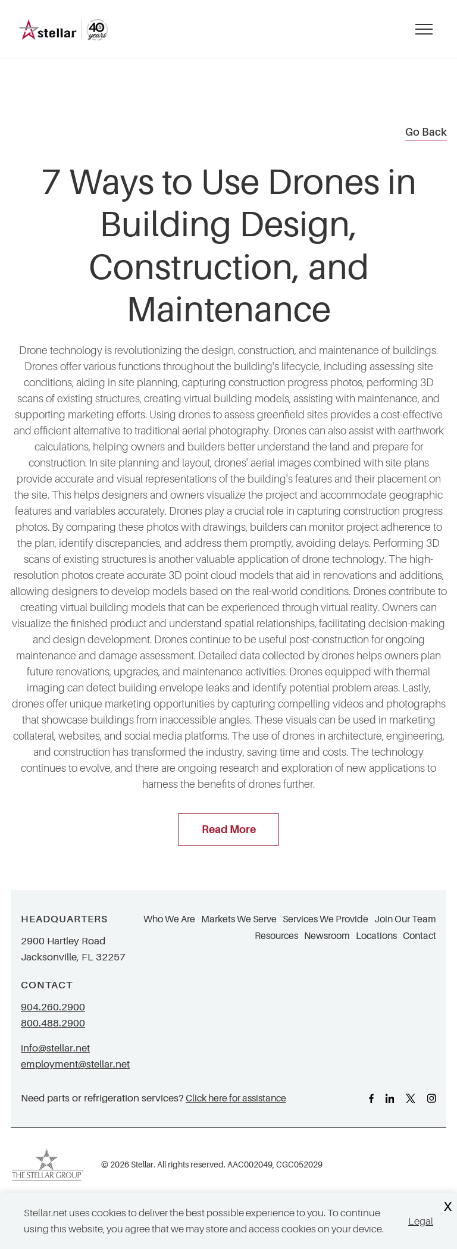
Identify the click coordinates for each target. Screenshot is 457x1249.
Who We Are (169, 919)
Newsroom (327, 936)
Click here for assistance (236, 1098)
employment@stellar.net (75, 1064)
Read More (229, 829)
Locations (376, 936)
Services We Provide (325, 919)
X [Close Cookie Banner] (447, 1207)
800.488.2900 (53, 1023)
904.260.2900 (53, 1007)
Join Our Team (405, 919)
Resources (276, 936)
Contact (419, 936)
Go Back (426, 132)
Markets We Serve (239, 919)
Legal (420, 1221)
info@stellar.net (55, 1048)
